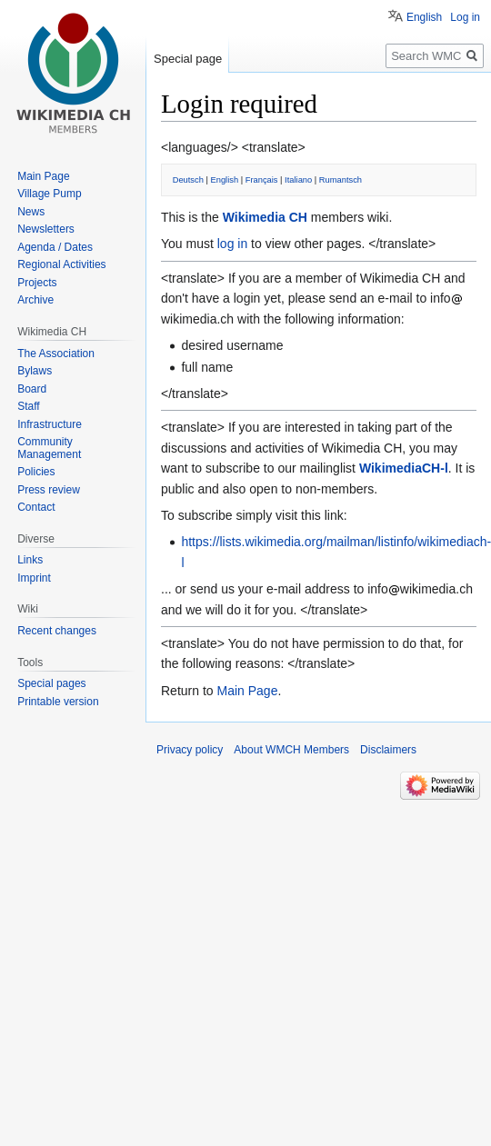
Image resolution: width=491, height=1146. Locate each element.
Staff (28, 406)
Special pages (51, 683)
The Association (56, 353)
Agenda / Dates (55, 247)
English (225, 179)
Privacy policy (189, 749)
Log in (465, 17)
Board (31, 389)
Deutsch (188, 179)
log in (232, 243)
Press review (48, 489)
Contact (36, 507)
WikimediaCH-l (403, 468)
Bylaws (34, 370)
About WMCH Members (291, 749)
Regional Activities (61, 264)
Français (262, 179)
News (31, 211)
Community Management (49, 448)
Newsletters (46, 229)
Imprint (34, 578)
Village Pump (49, 193)
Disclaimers (388, 749)
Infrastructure (49, 424)
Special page (188, 58)
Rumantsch (340, 179)
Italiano (298, 179)
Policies (36, 471)
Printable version (57, 701)
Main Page (246, 690)
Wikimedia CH (265, 217)
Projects (36, 282)
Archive (35, 300)
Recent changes (56, 630)
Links (30, 559)
